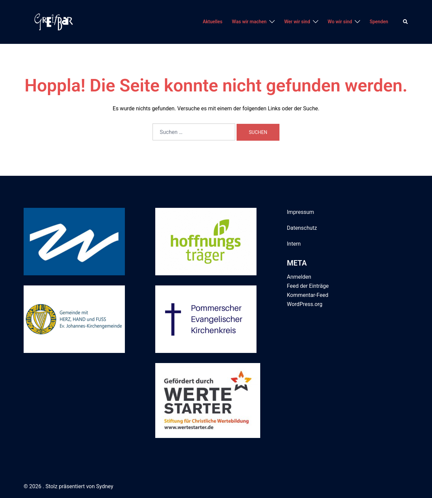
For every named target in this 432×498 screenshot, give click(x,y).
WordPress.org (304, 304)
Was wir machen (249, 21)
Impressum (300, 212)
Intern (294, 244)
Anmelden (299, 277)
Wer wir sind (297, 21)
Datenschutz (302, 228)
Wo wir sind (340, 21)
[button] (405, 22)
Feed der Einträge (308, 286)
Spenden (379, 21)
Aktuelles (212, 21)
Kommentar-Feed (307, 295)
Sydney (104, 486)
